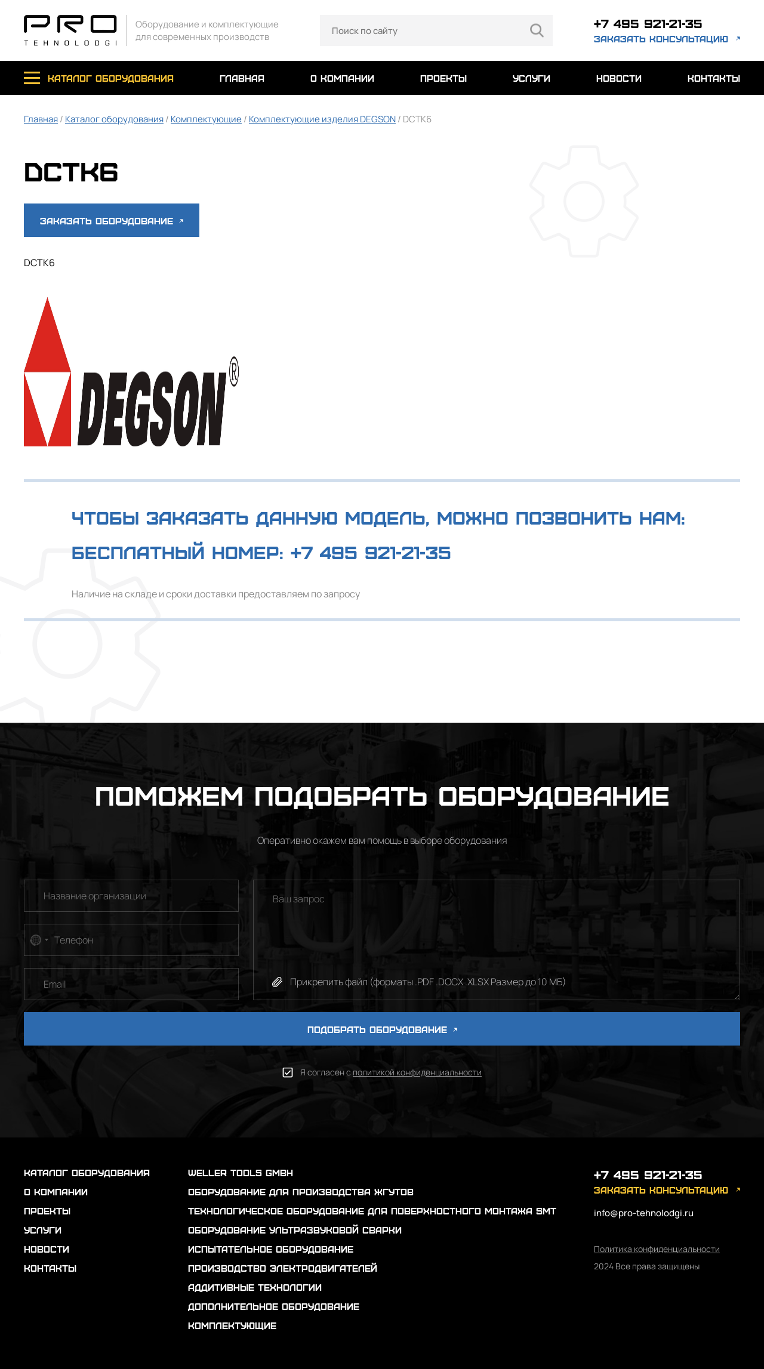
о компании (342, 78)
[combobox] (38, 939)
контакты (714, 78)
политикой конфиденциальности (417, 1072)
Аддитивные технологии (255, 1287)
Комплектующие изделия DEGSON (322, 119)
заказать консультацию (661, 38)
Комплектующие (206, 119)
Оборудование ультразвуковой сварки (295, 1230)
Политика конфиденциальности (657, 1248)
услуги (531, 78)
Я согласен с (391, 1072)
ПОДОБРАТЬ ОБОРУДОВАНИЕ (382, 1029)
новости (619, 78)
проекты (443, 78)
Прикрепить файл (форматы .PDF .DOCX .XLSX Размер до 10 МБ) (428, 981)
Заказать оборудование (111, 220)
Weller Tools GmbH (240, 1172)
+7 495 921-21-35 (648, 23)
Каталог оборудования (114, 119)
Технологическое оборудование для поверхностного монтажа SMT (372, 1210)
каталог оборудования (111, 78)
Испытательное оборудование (270, 1249)
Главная (41, 119)
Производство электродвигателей (282, 1268)
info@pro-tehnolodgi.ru (644, 1213)
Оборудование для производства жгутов (301, 1191)
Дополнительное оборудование (273, 1306)
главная (242, 78)
